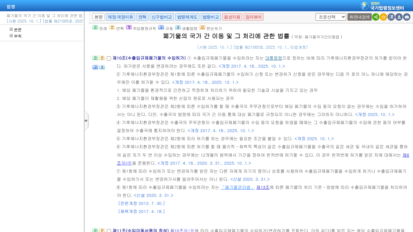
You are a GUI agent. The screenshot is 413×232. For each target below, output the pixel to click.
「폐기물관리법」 (238, 187)
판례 (100, 28)
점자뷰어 (254, 17)
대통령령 (273, 58)
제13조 (263, 187)
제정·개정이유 (120, 17)
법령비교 (211, 17)
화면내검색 (359, 17)
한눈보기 (211, 28)
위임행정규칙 (141, 28)
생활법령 (186, 28)
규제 (165, 28)
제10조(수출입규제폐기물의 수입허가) (149, 58)
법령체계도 (187, 17)
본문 (16, 29)
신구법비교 (162, 17)
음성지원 (232, 17)
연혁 (142, 17)
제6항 (126, 163)
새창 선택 (318, 13)
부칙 (16, 36)
